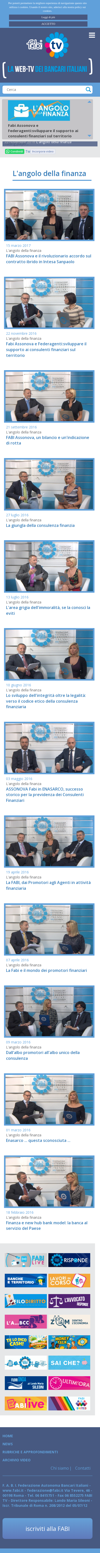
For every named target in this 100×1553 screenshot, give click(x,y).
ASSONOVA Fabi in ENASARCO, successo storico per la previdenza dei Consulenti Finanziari (45, 794)
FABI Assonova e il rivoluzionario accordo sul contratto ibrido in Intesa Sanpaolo (48, 258)
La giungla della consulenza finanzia (40, 525)
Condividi (14, 151)
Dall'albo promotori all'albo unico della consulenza (43, 1055)
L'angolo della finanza (53, 141)
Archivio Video (17, 1460)
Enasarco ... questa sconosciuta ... (38, 1140)
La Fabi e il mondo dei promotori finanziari (46, 970)
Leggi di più (48, 17)
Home (8, 1435)
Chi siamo (60, 1468)
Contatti (82, 1468)
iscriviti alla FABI (48, 1528)
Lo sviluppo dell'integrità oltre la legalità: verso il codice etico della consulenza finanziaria (46, 701)
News (8, 1443)
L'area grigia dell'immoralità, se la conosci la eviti (48, 610)
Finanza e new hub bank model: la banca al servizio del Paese (46, 1225)
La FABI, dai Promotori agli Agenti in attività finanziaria (48, 885)
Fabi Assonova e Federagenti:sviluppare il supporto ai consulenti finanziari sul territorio (46, 349)
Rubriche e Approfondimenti (30, 1452)
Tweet (27, 151)
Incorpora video (43, 151)
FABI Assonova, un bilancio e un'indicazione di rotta (47, 440)
